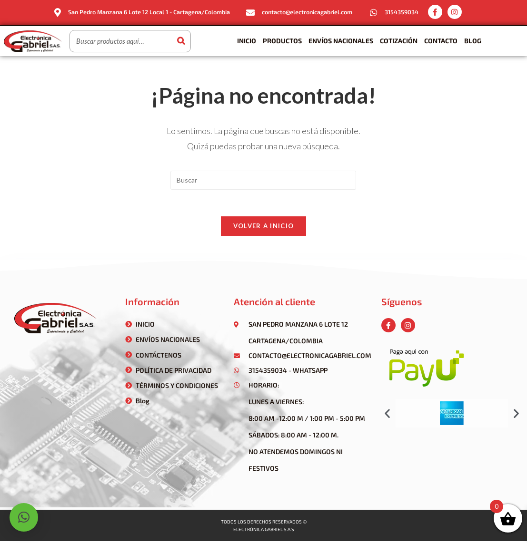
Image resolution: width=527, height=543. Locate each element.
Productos (282, 41)
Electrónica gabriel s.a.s (263, 531)
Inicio (246, 41)
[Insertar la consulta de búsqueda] (263, 179)
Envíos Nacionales (340, 41)
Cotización (399, 41)
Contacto (440, 41)
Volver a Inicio (263, 228)
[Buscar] (180, 41)
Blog (472, 41)
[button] (387, 415)
